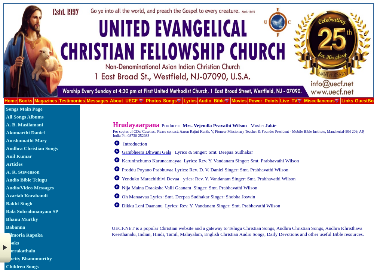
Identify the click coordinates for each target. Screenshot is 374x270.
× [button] (5, 247)
